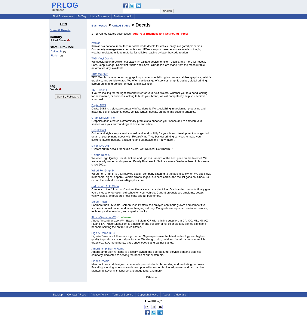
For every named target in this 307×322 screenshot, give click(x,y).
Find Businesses (63, 16)
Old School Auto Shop (105, 186)
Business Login (123, 16)
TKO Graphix (100, 74)
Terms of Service (122, 294)
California (56, 51)
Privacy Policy (99, 294)
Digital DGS (99, 105)
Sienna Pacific (100, 261)
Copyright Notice (148, 294)
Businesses (99, 25)
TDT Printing (99, 89)
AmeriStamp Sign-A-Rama (108, 248)
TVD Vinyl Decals (102, 58)
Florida (55, 55)
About (166, 294)
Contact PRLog (76, 294)
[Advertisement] (236, 86)
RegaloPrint (99, 130)
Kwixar (96, 42)
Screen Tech (99, 201)
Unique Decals (101, 155)
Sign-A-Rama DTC (103, 233)
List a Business (99, 16)
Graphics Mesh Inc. (104, 117)
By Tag (81, 16)
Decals (56, 89)
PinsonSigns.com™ (104, 217)
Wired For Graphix (103, 170)
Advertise (180, 294)
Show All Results (60, 30)
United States (60, 40)
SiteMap (58, 294)
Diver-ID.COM (100, 145)
